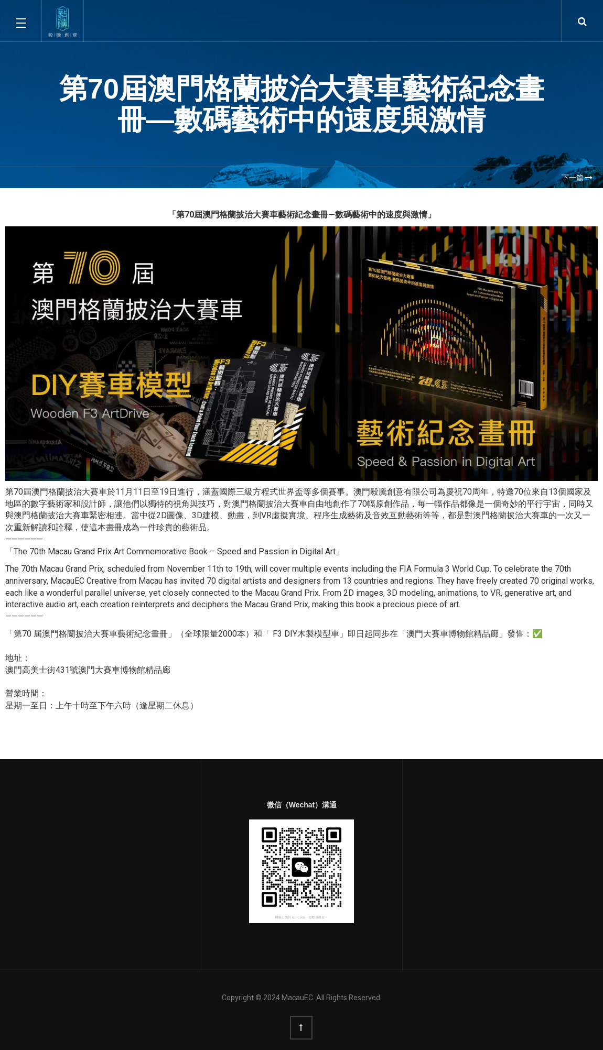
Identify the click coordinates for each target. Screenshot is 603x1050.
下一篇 (577, 177)
